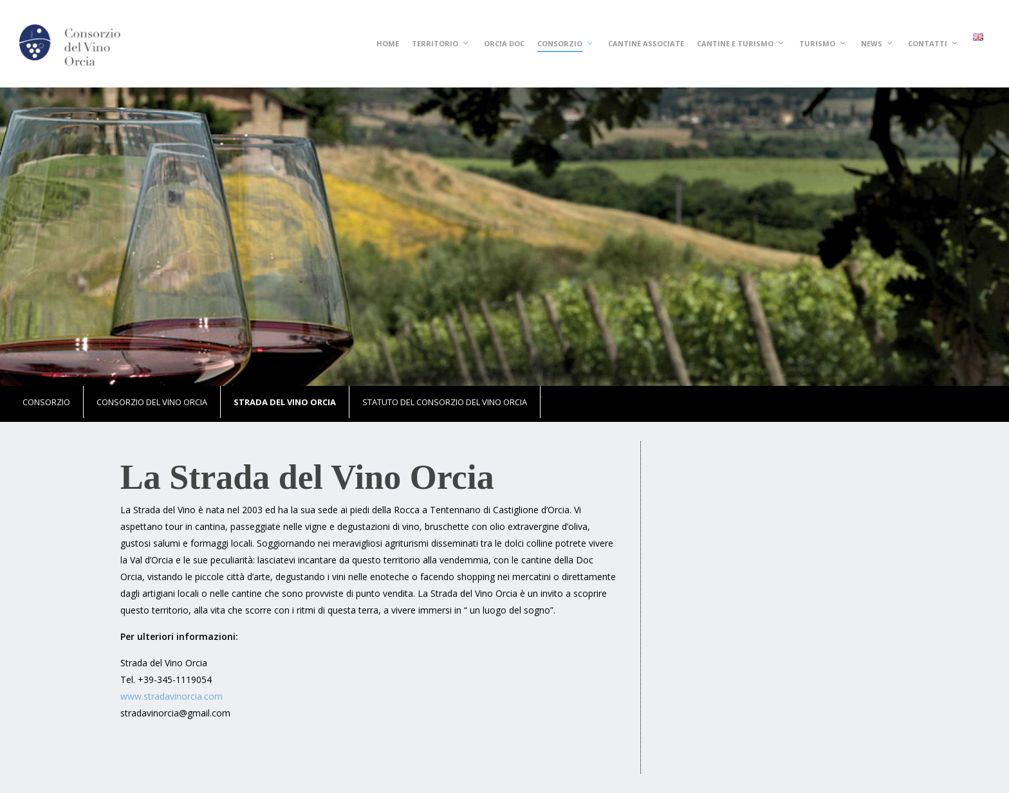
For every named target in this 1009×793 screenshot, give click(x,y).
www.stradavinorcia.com (171, 696)
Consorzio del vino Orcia (152, 402)
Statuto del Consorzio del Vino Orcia (444, 402)
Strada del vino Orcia (285, 402)
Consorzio (46, 402)
